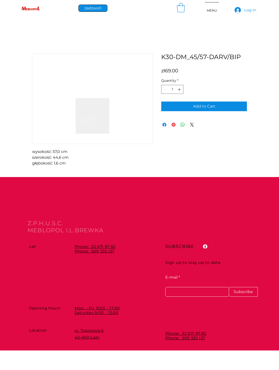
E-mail (171, 277)
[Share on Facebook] (164, 125)
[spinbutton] (172, 89)
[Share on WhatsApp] (183, 125)
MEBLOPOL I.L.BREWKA (65, 230)
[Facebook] (205, 246)
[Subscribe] (243, 292)
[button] (181, 7)
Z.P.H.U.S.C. (45, 223)
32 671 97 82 (103, 246)
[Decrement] (165, 89)
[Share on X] (192, 125)
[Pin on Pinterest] (173, 125)
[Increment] (180, 89)
